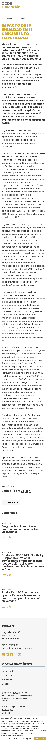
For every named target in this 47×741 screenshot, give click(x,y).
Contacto (7, 683)
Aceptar (40, 739)
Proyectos (7, 675)
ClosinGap (11, 502)
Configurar (27, 739)
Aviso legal (7, 709)
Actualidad (7, 679)
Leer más (6, 537)
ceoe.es (5, 700)
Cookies (6, 712)
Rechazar (13, 739)
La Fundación (8, 671)
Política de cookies (15, 736)
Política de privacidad (13, 706)
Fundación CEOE (18, 19)
